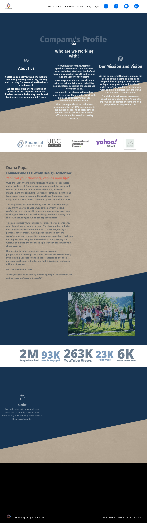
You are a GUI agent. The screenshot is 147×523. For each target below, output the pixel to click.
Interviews (69, 6)
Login (96, 6)
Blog (89, 6)
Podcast (80, 6)
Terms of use (124, 517)
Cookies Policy (108, 517)
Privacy (137, 517)
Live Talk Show (54, 6)
